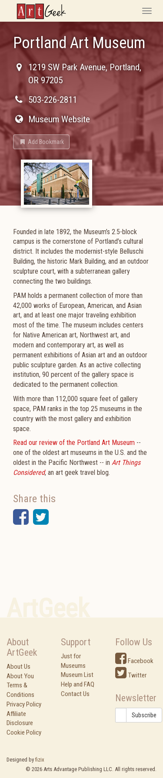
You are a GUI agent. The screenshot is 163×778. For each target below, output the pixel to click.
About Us (18, 666)
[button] (41, 141)
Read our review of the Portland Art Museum (74, 442)
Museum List (77, 675)
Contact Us (75, 694)
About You (20, 676)
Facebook (134, 661)
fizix (39, 759)
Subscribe (144, 715)
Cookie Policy (24, 732)
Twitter (130, 675)
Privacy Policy (24, 704)
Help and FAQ (77, 684)
